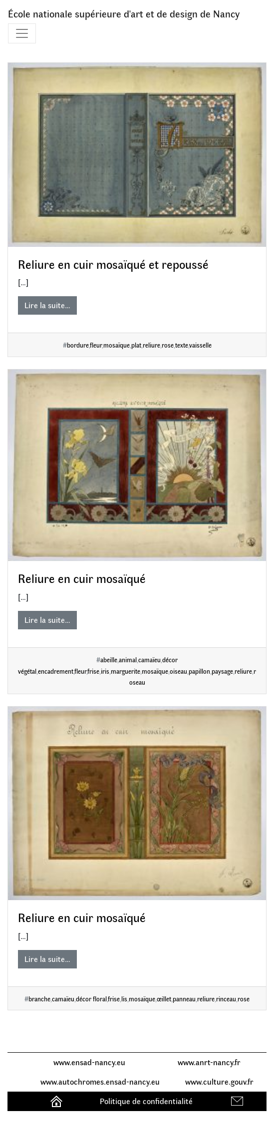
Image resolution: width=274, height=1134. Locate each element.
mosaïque (116, 345)
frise (93, 671)
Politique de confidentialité (146, 1101)
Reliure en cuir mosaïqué (82, 578)
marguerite (125, 671)
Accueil (57, 1101)
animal (128, 659)
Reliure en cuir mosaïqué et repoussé (113, 264)
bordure (78, 345)
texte (181, 345)
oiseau (178, 671)
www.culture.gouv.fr (219, 1081)
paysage (222, 671)
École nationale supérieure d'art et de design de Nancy (124, 13)
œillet (164, 998)
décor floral (91, 998)
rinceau (226, 998)
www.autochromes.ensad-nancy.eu (100, 1081)
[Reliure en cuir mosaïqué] (137, 465)
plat (136, 345)
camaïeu (149, 659)
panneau (184, 998)
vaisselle (200, 345)
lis (124, 998)
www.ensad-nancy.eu (89, 1062)
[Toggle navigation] (22, 33)
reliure (151, 345)
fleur (96, 345)
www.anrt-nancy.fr (209, 1062)
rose (168, 345)
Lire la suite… (47, 305)
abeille (108, 659)
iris (105, 671)
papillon (199, 671)
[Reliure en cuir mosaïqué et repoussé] (137, 155)
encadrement (55, 671)
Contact (238, 1101)
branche (39, 998)
